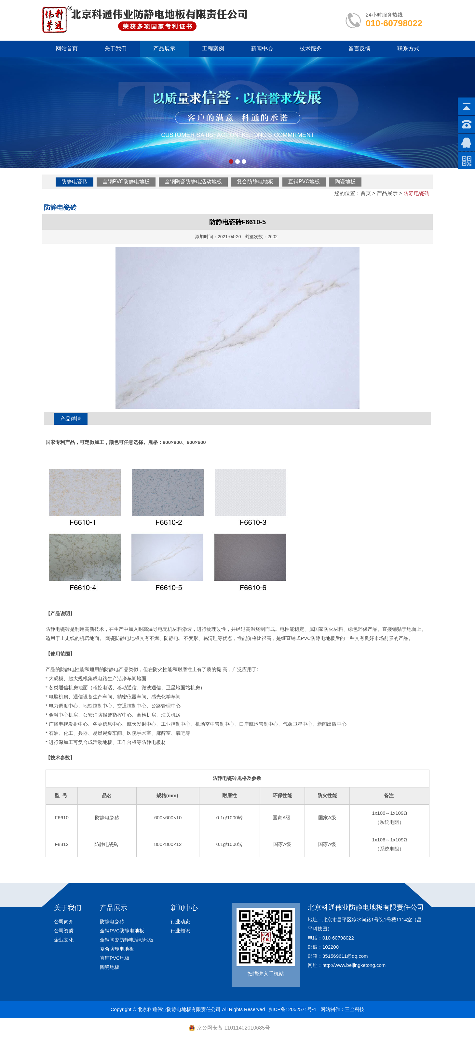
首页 (365, 193)
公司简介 (64, 921)
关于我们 (115, 48)
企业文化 (64, 939)
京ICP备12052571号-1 (292, 1009)
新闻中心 (262, 48)
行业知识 (180, 930)
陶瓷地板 (345, 181)
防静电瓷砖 (74, 181)
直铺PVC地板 (304, 181)
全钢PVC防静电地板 (126, 181)
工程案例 (213, 48)
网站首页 (67, 48)
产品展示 (164, 48)
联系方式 (408, 48)
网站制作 (330, 1009)
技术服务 (311, 48)
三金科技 (354, 1009)
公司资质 (64, 930)
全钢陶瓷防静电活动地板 (193, 181)
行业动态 (180, 921)
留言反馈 (359, 48)
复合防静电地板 (255, 181)
